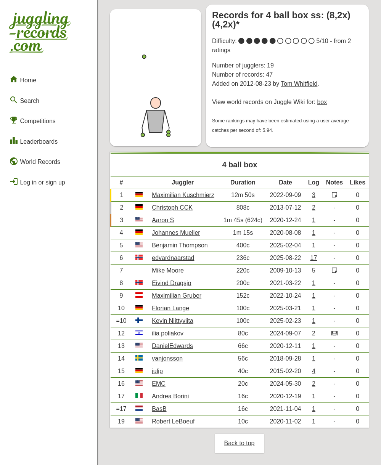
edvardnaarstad (173, 258)
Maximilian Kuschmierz (183, 195)
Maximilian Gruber (176, 295)
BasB (159, 409)
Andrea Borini (170, 396)
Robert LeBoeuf (173, 421)
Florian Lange (170, 308)
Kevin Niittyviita (172, 320)
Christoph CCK (172, 207)
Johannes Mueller (176, 232)
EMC (159, 383)
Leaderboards (33, 140)
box (322, 102)
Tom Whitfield (299, 83)
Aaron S (163, 220)
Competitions (32, 120)
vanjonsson (167, 358)
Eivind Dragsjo (171, 283)
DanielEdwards (172, 346)
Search (24, 99)
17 (313, 258)
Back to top (239, 443)
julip (157, 371)
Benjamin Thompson (179, 245)
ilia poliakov (167, 333)
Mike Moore (168, 270)
